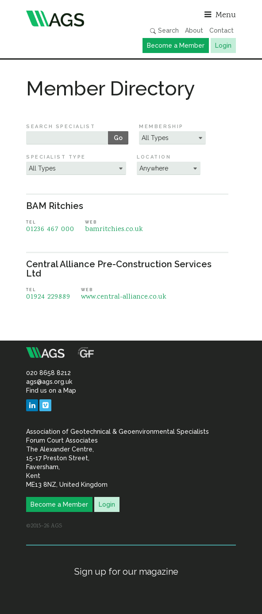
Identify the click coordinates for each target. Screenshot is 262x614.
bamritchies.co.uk (114, 229)
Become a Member (175, 45)
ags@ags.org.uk (49, 381)
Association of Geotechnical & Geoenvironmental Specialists (76, 19)
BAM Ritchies (54, 206)
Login (223, 45)
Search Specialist (60, 126)
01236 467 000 (50, 229)
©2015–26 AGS (44, 526)
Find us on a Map (51, 390)
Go (118, 137)
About (194, 30)
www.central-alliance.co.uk (123, 297)
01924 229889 (48, 297)
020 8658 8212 (48, 372)
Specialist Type (55, 157)
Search (164, 30)
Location (154, 157)
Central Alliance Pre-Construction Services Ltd (119, 269)
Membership (161, 126)
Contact (221, 30)
